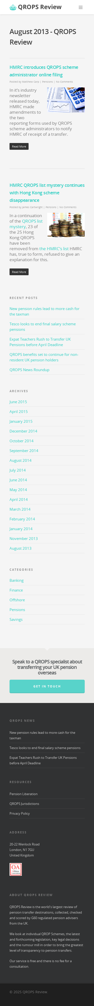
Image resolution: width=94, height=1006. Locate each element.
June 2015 (18, 401)
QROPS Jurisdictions (24, 803)
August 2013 (21, 548)
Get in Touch (47, 686)
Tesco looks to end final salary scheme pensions (45, 748)
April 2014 (19, 499)
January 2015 (21, 421)
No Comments (64, 81)
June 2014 (18, 479)
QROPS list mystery (26, 223)
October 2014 (22, 440)
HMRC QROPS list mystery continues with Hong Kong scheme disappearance (47, 192)
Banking (17, 580)
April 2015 (19, 411)
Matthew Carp (30, 81)
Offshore (17, 599)
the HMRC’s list (54, 248)
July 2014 (18, 470)
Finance (16, 590)
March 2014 (20, 509)
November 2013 (24, 538)
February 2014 (22, 518)
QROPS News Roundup (29, 369)
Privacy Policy (20, 813)
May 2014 (18, 489)
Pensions (47, 81)
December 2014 (23, 431)
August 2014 (21, 460)
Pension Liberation (24, 794)
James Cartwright (32, 207)
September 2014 (24, 450)
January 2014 (21, 528)
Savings (16, 619)
